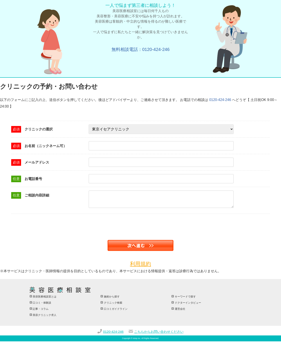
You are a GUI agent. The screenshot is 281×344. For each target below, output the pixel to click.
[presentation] (33, 225)
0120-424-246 (220, 100)
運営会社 (179, 311)
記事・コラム (40, 311)
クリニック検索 (112, 305)
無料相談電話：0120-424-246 (141, 49)
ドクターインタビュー (187, 305)
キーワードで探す (185, 299)
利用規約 (140, 266)
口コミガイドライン (115, 311)
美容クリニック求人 (44, 317)
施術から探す (111, 299)
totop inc (136, 341)
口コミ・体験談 (41, 305)
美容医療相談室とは (44, 299)
